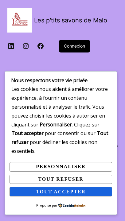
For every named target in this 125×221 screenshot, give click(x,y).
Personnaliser (61, 166)
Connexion (74, 45)
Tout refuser (60, 179)
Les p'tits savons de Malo (70, 20)
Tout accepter (61, 191)
